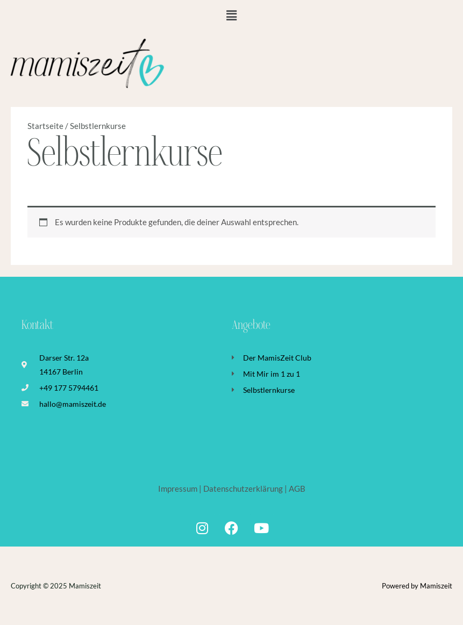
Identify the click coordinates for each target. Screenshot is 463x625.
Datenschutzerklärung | (245, 488)
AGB (297, 488)
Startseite (45, 126)
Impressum (178, 488)
